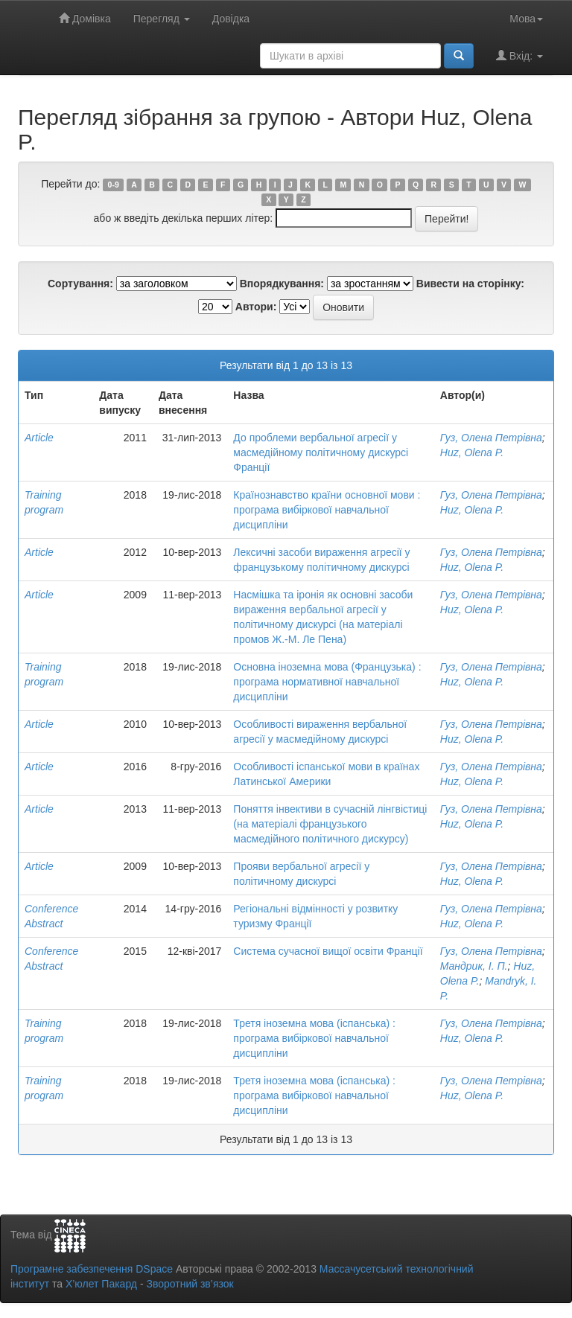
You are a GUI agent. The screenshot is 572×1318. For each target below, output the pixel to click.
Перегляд (161, 19)
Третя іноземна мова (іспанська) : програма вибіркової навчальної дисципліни (314, 1038)
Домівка (85, 18)
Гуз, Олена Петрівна (491, 438)
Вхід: (519, 55)
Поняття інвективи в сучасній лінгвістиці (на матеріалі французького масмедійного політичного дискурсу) (330, 824)
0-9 (113, 184)
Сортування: (80, 283)
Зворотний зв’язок (189, 1284)
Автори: (256, 307)
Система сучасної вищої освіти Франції (327, 951)
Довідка (231, 19)
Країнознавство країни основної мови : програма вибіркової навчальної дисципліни (326, 510)
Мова (526, 19)
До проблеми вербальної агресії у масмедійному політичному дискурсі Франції (320, 452)
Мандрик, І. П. (474, 966)
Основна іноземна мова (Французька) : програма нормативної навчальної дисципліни (327, 682)
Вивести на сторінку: (470, 283)
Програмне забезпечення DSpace (91, 1269)
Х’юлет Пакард (101, 1284)
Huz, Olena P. (471, 452)
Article (39, 438)
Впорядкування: (282, 283)
